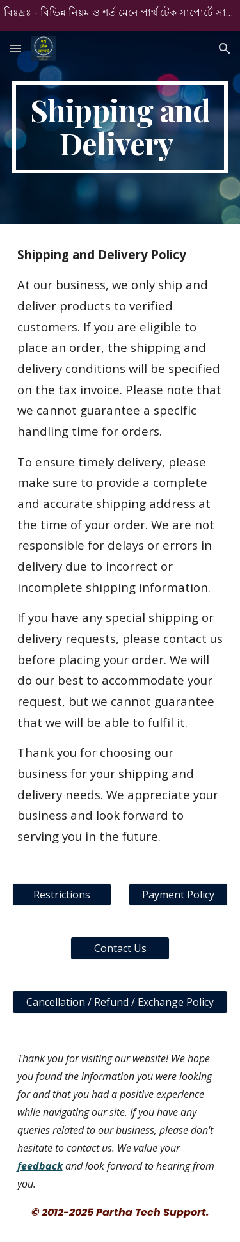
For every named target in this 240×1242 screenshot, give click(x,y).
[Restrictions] (62, 894)
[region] (120, 15)
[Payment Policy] (178, 894)
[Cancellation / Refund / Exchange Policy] (120, 1002)
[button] (15, 48)
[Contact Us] (120, 948)
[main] (120, 127)
